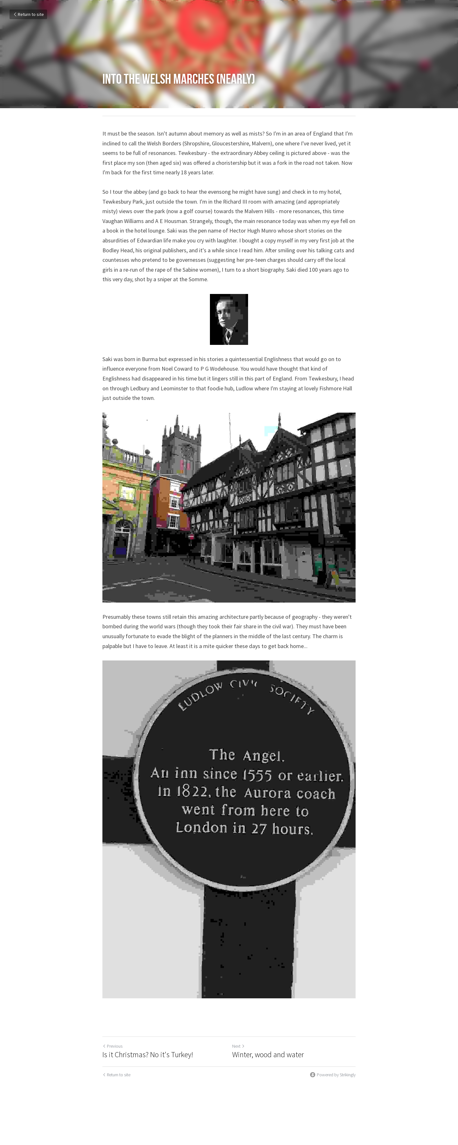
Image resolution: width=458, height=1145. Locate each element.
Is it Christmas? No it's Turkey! (147, 1054)
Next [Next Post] (238, 1046)
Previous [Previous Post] (112, 1046)
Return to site (28, 14)
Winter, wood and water (269, 1054)
